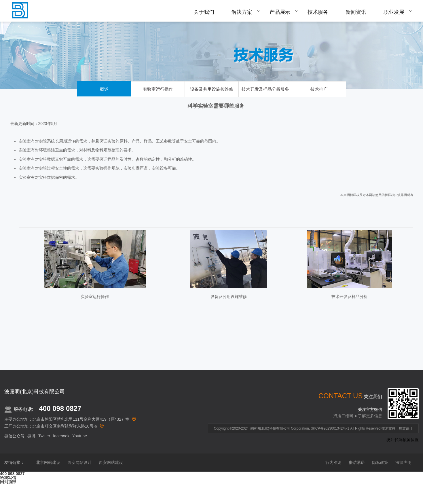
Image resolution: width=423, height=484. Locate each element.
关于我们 (204, 12)
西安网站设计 (79, 462)
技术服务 (318, 12)
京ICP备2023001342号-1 (330, 428)
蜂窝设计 (406, 428)
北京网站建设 (48, 462)
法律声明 (403, 462)
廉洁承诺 (357, 462)
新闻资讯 (356, 12)
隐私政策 (380, 462)
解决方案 (242, 12)
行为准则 (333, 462)
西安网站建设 (111, 462)
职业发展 (394, 12)
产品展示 (280, 12)
